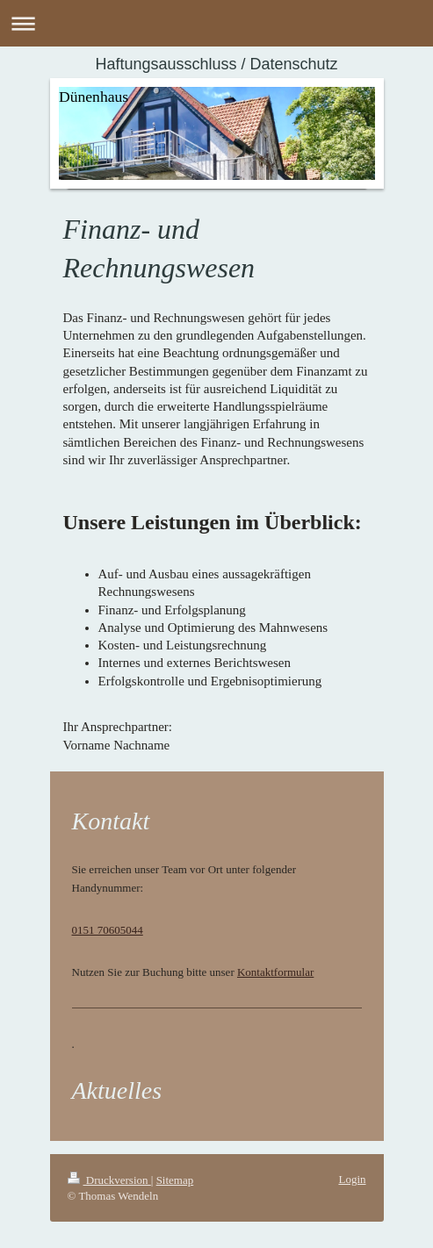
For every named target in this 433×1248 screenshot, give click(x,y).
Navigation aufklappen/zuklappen (216, 23)
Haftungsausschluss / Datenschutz (216, 64)
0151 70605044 (107, 929)
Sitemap (175, 1180)
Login (351, 1179)
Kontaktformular (275, 972)
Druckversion (109, 1180)
